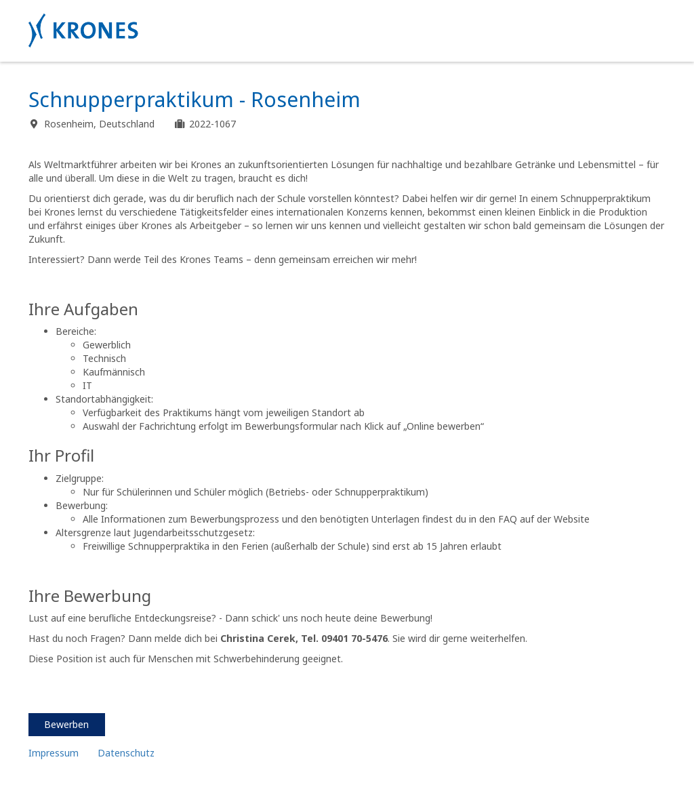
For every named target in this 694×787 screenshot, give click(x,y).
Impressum (53, 752)
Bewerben (66, 724)
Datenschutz (127, 752)
